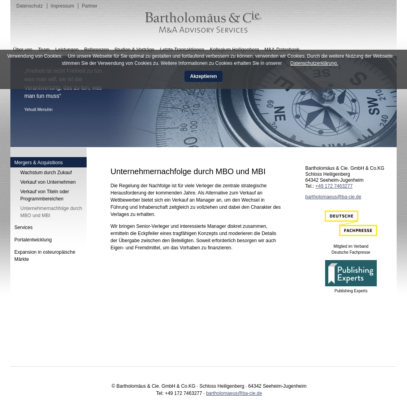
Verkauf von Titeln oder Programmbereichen (44, 195)
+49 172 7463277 (334, 186)
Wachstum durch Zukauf (46, 172)
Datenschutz (29, 6)
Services (23, 227)
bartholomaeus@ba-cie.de (333, 197)
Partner (89, 6)
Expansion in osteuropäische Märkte (44, 255)
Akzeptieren (203, 76)
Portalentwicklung (33, 240)
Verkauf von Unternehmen (48, 182)
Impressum (62, 6)
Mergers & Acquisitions (38, 162)
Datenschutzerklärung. (314, 63)
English (381, 40)
